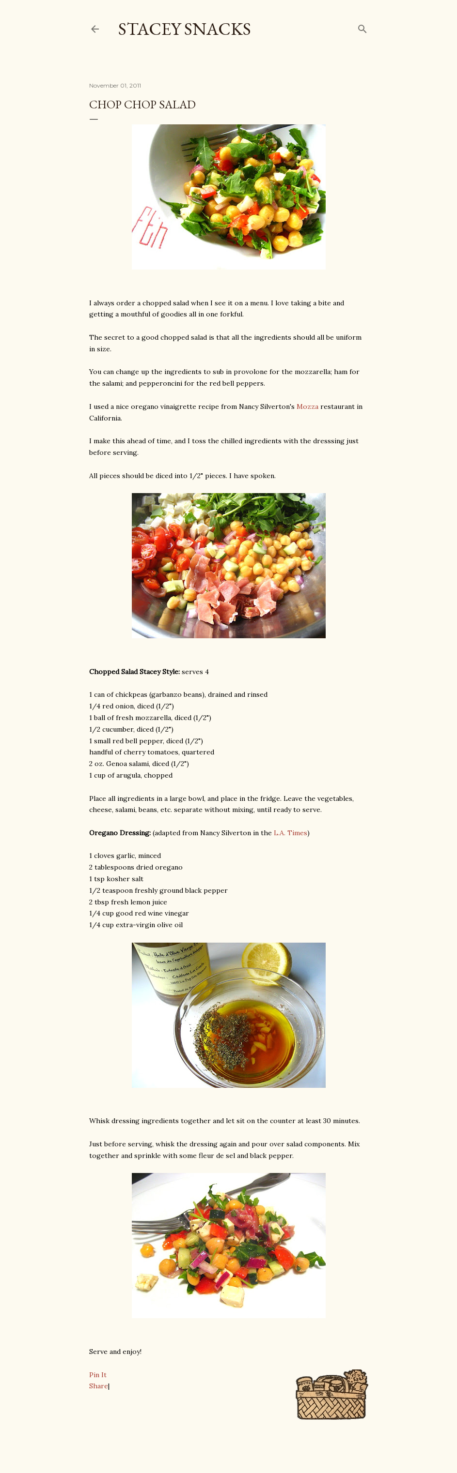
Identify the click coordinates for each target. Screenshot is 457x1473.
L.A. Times (290, 832)
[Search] (362, 26)
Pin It (98, 1374)
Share (98, 1386)
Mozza (307, 406)
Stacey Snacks (184, 28)
